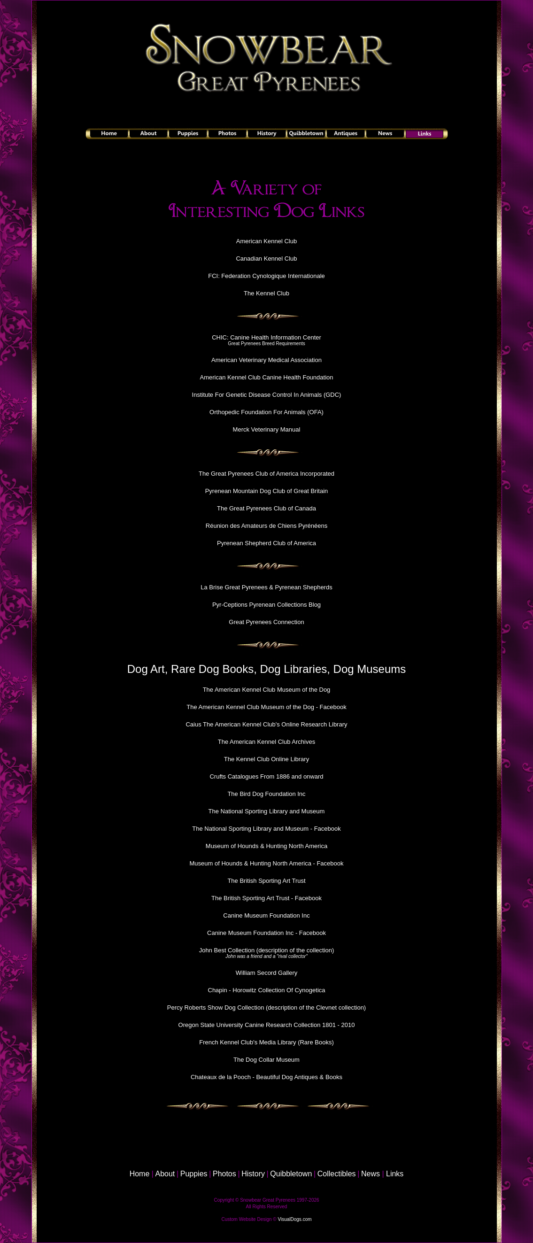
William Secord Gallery (266, 972)
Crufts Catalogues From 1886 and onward (266, 776)
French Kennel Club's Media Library (247, 1042)
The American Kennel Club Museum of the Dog (267, 689)
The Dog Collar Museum (266, 1059)
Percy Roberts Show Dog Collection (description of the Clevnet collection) (266, 1007)
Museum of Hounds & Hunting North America (266, 845)
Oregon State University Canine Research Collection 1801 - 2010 (266, 1024)
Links (394, 1174)
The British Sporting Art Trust (266, 880)
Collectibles (336, 1174)
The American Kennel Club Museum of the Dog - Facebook (266, 706)
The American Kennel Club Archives (266, 741)
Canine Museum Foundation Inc (266, 915)
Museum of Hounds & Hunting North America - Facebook (266, 863)
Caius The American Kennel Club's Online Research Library (266, 724)
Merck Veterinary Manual (267, 429)
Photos (224, 1174)
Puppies (194, 1174)
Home (140, 1174)
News (370, 1174)
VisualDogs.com (294, 1219)
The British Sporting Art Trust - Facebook (266, 898)
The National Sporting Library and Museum (267, 811)
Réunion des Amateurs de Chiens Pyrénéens (266, 525)
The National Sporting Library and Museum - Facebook (266, 828)
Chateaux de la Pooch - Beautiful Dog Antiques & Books (266, 1077)
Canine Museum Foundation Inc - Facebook (266, 932)
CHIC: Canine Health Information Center (266, 337)
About (165, 1174)
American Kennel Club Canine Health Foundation (266, 377)
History (253, 1174)
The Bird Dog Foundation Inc (266, 793)
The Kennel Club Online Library (266, 759)
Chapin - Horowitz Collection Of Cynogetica (266, 990)
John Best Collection (227, 950)
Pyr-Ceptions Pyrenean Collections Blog (266, 604)
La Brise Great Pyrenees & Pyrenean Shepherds (266, 587)
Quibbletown (291, 1174)
